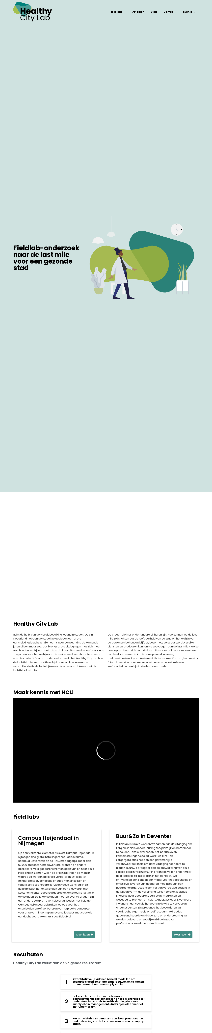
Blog (154, 12)
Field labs (118, 12)
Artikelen (138, 12)
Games (170, 12)
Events (189, 12)
